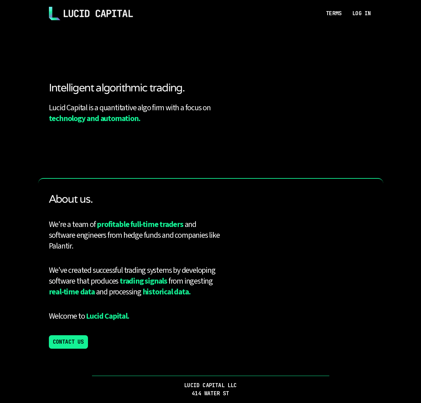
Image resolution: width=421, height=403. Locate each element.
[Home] (91, 13)
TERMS (333, 13)
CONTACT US (68, 341)
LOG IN (361, 13)
